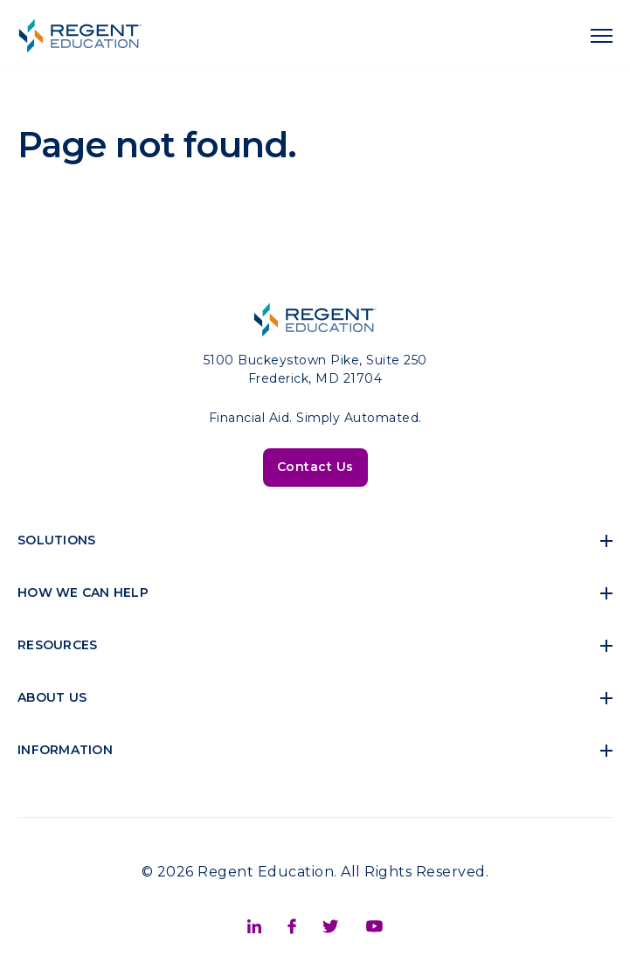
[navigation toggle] (602, 36)
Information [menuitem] (65, 750)
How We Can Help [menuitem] (83, 592)
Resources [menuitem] (57, 645)
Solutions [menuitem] (56, 540)
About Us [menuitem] (52, 697)
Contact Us (315, 467)
